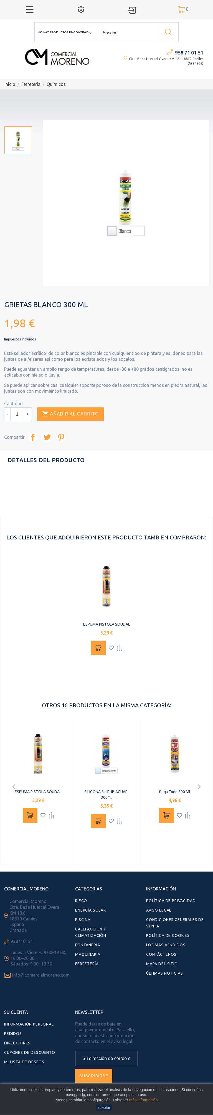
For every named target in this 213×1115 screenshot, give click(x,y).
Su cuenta (16, 1012)
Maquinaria (87, 954)
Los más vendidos (165, 945)
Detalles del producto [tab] (46, 460)
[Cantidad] (17, 414)
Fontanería (87, 945)
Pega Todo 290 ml (174, 792)
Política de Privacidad (171, 901)
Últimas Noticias (164, 973)
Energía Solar (90, 910)
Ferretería (86, 964)
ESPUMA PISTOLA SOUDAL (106, 624)
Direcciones (17, 1043)
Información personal (29, 1024)
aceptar (103, 1107)
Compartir (33, 437)
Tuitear (47, 437)
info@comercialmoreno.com (41, 974)
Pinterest (61, 437)
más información (143, 1100)
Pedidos (13, 1033)
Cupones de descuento (29, 1052)
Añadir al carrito (70, 414)
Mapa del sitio (162, 964)
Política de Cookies (168, 935)
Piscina (82, 919)
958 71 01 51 (189, 52)
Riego (81, 901)
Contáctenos (161, 954)
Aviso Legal (158, 910)
